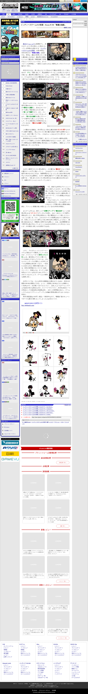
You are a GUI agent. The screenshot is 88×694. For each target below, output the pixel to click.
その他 (73, 675)
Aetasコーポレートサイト (10, 433)
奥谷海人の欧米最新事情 (11, 82)
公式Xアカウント (9, 1)
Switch (26, 14)
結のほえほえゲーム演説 (11, 128)
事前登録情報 (41, 668)
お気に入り (69, 0)
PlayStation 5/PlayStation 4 (9, 193)
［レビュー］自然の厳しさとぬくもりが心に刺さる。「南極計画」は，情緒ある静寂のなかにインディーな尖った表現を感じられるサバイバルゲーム (10, 356)
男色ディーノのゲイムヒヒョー (12, 101)
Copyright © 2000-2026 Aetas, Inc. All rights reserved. (44, 692)
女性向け (40, 14)
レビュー (3, 16)
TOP (3, 14)
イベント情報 (75, 667)
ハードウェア (53, 14)
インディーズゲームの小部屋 (38, 422)
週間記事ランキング (8, 173)
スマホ (33, 14)
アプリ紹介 (41, 672)
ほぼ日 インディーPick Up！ (12, 115)
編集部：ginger (67, 27)
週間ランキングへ (83, 139)
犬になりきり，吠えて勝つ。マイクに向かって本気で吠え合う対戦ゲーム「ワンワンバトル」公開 (81, 105)
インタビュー (20, 16)
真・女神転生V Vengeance (80, 186)
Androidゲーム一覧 (43, 677)
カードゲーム (75, 670)
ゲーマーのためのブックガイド (12, 124)
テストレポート (59, 667)
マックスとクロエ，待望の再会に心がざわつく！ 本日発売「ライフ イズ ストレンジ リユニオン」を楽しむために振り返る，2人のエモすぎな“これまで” (10, 255)
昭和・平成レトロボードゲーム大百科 (12, 140)
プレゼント (6, 176)
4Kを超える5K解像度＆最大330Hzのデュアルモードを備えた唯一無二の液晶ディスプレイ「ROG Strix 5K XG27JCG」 (58, 576)
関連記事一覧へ (68, 405)
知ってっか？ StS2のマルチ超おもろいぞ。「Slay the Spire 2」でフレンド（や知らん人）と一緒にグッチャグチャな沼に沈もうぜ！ (10, 317)
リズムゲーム (75, 674)
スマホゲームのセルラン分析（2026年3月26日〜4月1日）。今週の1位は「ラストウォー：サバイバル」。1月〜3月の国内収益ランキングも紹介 (58, 519)
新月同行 (77, 181)
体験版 (26, 16)
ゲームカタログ (54, 16)
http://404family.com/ (27, 305)
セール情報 (41, 670)
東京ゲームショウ (29, 44)
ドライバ (6, 183)
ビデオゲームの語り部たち (12, 146)
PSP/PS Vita (73, 644)
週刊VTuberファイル (10, 97)
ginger (27, 422)
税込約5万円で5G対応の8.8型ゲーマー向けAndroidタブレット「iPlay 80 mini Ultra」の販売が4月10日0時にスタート (81, 83)
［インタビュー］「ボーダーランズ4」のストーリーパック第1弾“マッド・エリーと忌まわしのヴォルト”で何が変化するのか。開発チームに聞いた (10, 417)
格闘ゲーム (75, 668)
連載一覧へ (16, 168)
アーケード (73, 663)
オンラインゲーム (8, 646)
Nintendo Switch (7, 195)
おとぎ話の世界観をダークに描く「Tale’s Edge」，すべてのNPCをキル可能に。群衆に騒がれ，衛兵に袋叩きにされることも (81, 135)
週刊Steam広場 (9, 112)
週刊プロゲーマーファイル (12, 91)
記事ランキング (8, 657)
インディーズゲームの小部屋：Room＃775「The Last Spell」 (39, 410)
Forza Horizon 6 (78, 166)
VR (46, 14)
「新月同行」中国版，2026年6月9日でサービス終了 (81, 98)
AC (60, 14)
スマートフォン (40, 663)
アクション (57, 422)
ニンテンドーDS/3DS (25, 663)
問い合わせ (27, 1)
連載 (47, 422)
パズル (62, 422)
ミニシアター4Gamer (10, 149)
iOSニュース (41, 665)
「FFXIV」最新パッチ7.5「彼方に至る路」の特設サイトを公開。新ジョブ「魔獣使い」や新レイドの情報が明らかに (81, 113)
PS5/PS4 (20, 14)
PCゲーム (6, 188)
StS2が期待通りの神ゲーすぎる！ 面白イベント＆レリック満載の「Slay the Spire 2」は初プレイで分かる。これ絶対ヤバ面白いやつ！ (10, 336)
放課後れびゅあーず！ (11, 165)
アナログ (66, 14)
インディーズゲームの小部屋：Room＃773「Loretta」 (37, 414)
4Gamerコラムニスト (10, 143)
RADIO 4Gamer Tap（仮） (11, 118)
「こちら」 (52, 685)
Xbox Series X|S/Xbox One (9, 191)
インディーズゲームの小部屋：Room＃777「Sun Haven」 (38, 407)
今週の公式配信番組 (10, 94)
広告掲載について (8, 430)
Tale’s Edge (77, 162)
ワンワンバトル (78, 148)
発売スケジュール (25, 653)
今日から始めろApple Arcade (12, 131)
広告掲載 (54, 690)
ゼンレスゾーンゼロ (80, 191)
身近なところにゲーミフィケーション (12, 159)
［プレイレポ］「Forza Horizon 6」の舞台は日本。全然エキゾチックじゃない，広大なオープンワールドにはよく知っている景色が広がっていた (81, 128)
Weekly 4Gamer (9, 85)
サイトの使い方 (18, 1)
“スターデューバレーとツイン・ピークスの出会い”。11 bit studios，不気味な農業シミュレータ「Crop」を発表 (81, 76)
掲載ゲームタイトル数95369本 (10, 9)
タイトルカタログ (25, 655)
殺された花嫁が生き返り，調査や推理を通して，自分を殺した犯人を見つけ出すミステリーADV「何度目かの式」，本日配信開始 (81, 120)
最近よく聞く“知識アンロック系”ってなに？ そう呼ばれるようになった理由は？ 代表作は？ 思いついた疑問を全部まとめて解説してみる (10, 295)
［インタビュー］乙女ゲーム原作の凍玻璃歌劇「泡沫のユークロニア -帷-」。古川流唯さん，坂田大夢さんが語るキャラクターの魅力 (10, 378)
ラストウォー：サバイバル (81, 153)
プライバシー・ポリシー (44, 690)
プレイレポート (11, 16)
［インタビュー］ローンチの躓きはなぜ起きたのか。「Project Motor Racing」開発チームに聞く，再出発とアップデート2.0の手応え (10, 397)
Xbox (14, 14)
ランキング (83, 0)
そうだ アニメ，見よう (11, 121)
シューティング (76, 672)
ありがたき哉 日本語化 (11, 155)
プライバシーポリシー (9, 423)
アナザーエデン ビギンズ (80, 176)
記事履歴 (77, 0)
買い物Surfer (8, 152)
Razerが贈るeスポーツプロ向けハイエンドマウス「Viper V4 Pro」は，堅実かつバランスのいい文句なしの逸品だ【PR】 (33, 576)
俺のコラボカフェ (10, 133)
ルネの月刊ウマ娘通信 (11, 136)
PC (8, 14)
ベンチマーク (58, 674)
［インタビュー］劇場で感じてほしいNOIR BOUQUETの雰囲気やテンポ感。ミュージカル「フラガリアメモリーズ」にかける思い (58, 631)
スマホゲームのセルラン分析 (12, 105)
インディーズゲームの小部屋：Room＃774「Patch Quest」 (38, 412)
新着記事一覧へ (62, 462)
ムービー (33, 16)
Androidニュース (42, 667)
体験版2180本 (14, 11)
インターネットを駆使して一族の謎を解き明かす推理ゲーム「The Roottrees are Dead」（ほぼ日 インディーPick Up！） (58, 494)
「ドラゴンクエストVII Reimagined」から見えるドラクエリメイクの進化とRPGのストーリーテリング (10, 275)
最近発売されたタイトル (42, 16)
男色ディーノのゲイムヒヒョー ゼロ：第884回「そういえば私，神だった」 (33, 518)
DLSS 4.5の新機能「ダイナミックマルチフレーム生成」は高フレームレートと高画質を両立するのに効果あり (33, 552)
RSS (2, 1)
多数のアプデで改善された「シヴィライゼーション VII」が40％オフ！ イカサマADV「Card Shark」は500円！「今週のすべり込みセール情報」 (33, 494)
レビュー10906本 (6, 11)
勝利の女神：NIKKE (80, 158)
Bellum (76, 171)
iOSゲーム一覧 (41, 675)
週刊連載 (6, 653)
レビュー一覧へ (62, 581)
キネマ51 (8, 162)
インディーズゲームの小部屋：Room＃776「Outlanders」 (38, 408)
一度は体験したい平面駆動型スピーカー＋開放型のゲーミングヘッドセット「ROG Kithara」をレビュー (58, 552)
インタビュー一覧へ (62, 638)
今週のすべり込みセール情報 (12, 109)
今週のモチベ (9, 88)
